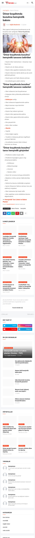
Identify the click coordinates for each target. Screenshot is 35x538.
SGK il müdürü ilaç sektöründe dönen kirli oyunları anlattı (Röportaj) (9, 429)
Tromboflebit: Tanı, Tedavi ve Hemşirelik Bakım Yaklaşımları (24, 286)
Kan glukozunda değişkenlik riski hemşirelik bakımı (23, 362)
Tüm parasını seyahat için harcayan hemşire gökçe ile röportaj (25, 428)
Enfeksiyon (9, 99)
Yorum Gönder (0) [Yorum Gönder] (17, 307)
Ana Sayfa (6, 10)
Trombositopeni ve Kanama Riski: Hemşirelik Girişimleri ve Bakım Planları (9, 287)
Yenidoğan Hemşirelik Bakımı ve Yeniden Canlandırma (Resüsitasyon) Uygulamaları (9, 240)
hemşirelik (23, 208)
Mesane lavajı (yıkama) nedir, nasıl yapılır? (22, 390)
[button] (2, 2)
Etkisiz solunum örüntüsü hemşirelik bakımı (22, 399)
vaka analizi (6, 530)
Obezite (8, 128)
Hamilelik (5, 520)
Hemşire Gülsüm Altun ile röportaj (25, 449)
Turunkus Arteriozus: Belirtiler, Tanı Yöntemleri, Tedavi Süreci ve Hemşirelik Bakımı (24, 263)
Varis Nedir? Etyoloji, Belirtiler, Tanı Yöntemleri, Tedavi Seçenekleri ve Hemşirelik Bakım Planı (9, 264)
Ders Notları (6, 517)
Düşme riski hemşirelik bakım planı (21, 371)
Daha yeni (5, 314)
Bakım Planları (14, 10)
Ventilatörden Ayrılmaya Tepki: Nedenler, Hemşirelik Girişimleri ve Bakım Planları (24, 240)
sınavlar (5, 527)
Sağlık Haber (6, 524)
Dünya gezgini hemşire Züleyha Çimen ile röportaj (9, 450)
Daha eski (30, 314)
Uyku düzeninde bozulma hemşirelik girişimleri (22, 380)
